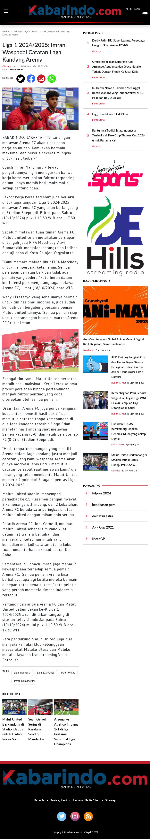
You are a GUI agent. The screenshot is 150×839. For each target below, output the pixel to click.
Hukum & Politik (119, 382)
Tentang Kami (58, 800)
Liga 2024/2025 (45, 672)
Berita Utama (98, 77)
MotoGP (98, 539)
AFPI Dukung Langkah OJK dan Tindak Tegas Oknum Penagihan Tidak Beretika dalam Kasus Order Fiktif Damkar (128, 366)
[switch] (145, 13)
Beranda (6, 31)
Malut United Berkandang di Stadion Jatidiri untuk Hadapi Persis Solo (13, 729)
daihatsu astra (102, 516)
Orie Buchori (16, 69)
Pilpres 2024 (101, 493)
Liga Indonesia (22, 672)
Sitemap (110, 800)
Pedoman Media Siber (86, 800)
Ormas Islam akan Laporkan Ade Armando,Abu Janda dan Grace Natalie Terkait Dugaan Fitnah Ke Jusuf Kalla (116, 66)
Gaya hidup (88, 349)
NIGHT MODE (133, 9)
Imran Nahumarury (24, 681)
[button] (6, 11)
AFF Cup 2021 (103, 527)
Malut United (68, 672)
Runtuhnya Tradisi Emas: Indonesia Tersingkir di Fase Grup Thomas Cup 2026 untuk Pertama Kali (118, 135)
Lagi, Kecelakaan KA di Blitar (110, 114)
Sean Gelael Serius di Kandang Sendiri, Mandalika (37, 729)
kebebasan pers (103, 505)
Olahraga (17, 31)
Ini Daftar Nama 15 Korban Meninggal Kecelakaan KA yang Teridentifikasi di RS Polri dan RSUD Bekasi (117, 93)
